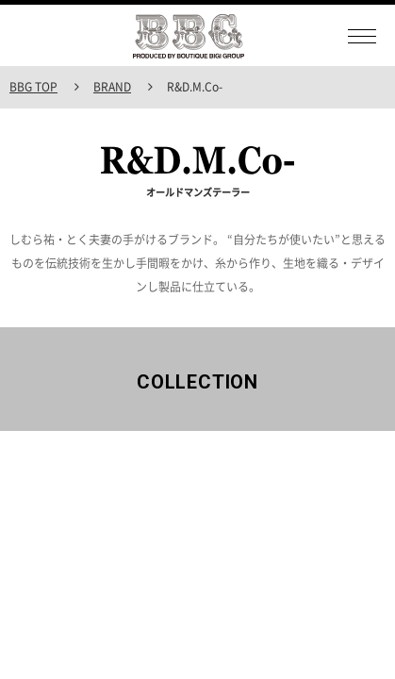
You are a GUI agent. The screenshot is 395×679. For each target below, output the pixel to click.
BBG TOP (33, 86)
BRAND (112, 86)
